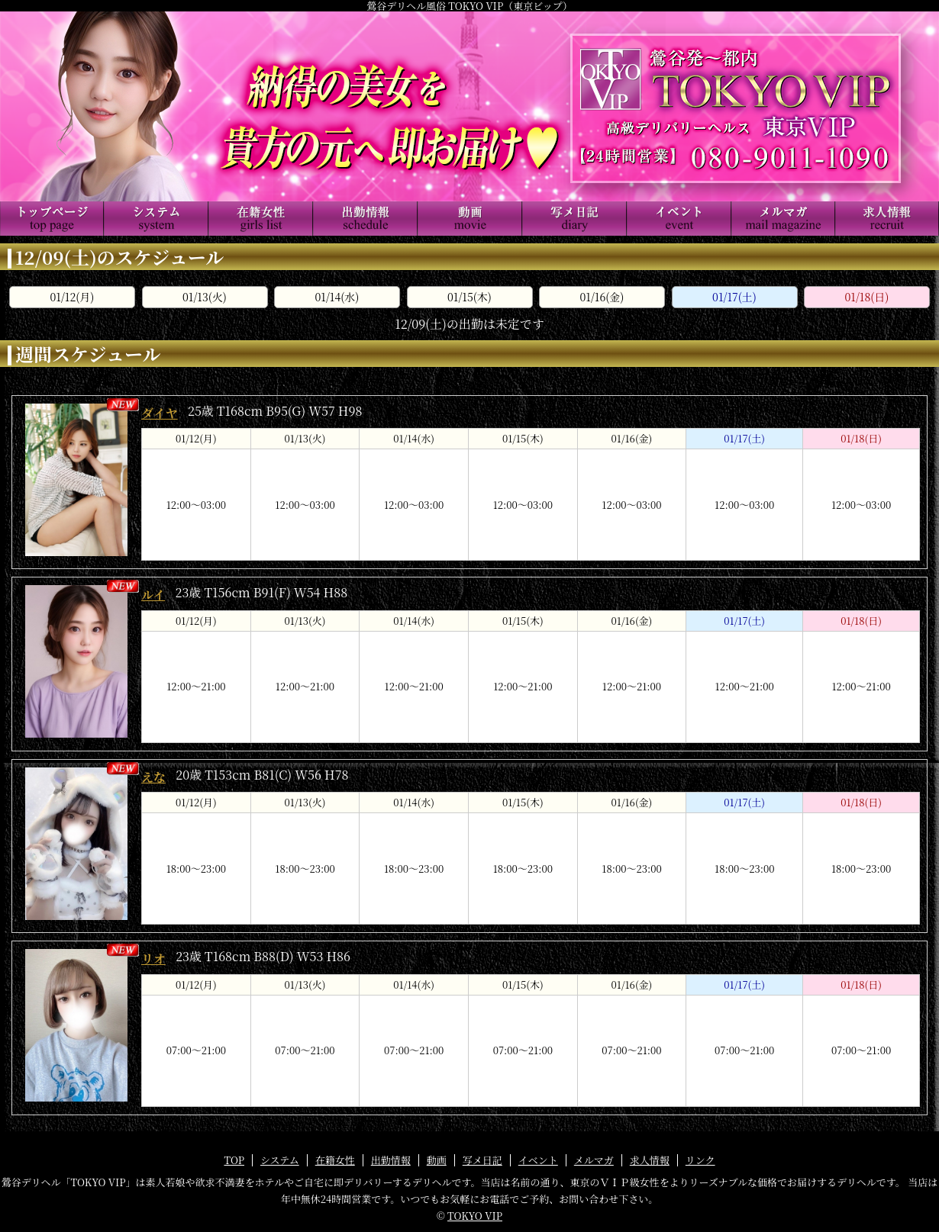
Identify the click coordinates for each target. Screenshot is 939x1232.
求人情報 (650, 1160)
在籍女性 (335, 1160)
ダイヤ (159, 413)
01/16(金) (602, 296)
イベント (538, 1160)
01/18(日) (867, 296)
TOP (234, 1160)
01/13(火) (204, 296)
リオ (153, 958)
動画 (437, 1160)
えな (153, 777)
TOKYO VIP (474, 1215)
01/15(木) (469, 296)
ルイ (153, 594)
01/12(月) (72, 296)
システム (279, 1160)
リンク (700, 1160)
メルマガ (594, 1160)
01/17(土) (734, 296)
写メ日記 (482, 1160)
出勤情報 (391, 1160)
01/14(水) (337, 296)
